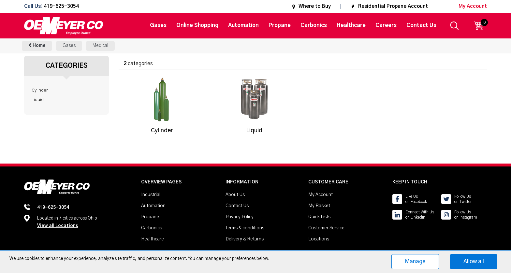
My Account (467, 6)
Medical (100, 45)
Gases (158, 25)
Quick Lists (319, 217)
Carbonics (313, 25)
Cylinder (40, 90)
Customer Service (326, 228)
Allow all (473, 261)
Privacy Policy (240, 217)
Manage (415, 261)
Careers (386, 25)
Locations (318, 239)
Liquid (38, 99)
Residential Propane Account (389, 6)
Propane (280, 25)
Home (37, 45)
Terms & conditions (245, 228)
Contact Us (421, 25)
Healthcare (351, 25)
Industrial (150, 195)
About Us (235, 195)
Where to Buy (311, 6)
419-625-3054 (61, 6)
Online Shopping (197, 25)
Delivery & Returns (245, 239)
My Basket (319, 206)
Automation (243, 25)
